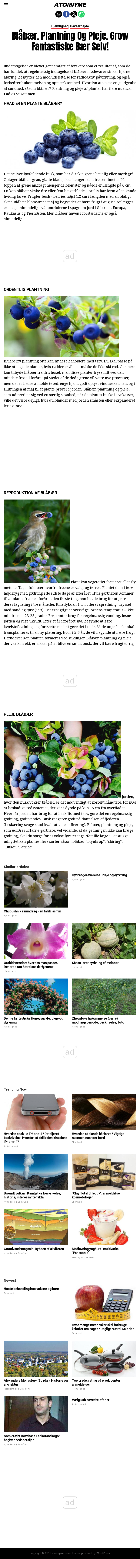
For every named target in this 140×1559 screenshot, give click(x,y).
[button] (6, 4)
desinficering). (74, 824)
